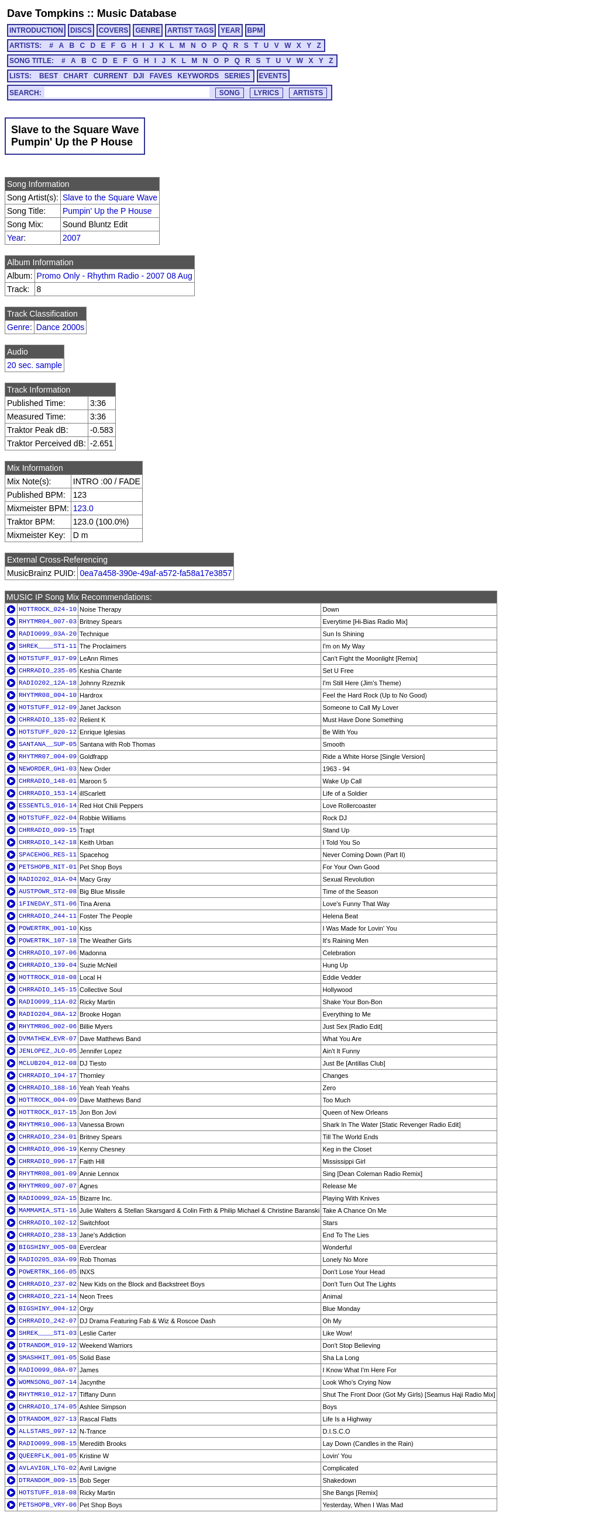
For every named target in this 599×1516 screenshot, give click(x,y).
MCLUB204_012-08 (48, 1063)
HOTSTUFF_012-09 (48, 707)
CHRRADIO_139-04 (48, 965)
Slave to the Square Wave (110, 197)
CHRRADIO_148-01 (48, 781)
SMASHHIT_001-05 (48, 1357)
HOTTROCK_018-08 (48, 977)
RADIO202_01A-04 (48, 879)
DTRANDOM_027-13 (48, 1419)
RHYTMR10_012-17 (48, 1394)
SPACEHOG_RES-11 (48, 854)
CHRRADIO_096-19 (48, 1149)
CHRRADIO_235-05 (48, 670)
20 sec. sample (34, 365)
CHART (75, 76)
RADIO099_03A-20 (48, 633)
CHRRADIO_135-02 (48, 719)
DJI (138, 76)
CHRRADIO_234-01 (48, 1136)
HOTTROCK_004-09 (48, 1100)
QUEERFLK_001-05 (48, 1455)
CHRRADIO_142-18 (48, 842)
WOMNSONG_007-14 (48, 1382)
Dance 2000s (60, 327)
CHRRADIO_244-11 (48, 916)
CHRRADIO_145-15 (48, 989)
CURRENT (111, 76)
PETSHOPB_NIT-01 (48, 866)
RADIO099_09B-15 (48, 1443)
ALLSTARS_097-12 (48, 1431)
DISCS (81, 30)
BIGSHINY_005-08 (48, 1247)
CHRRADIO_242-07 (48, 1320)
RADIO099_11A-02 (48, 1001)
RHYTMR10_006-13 (48, 1124)
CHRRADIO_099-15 (48, 830)
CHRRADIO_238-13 (48, 1235)
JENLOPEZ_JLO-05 (48, 1050)
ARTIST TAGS (190, 30)
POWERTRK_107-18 (48, 940)
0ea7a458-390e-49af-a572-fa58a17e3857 (156, 573)
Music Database (137, 13)
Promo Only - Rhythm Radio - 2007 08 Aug (114, 275)
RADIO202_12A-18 (48, 682)
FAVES (161, 76)
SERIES (237, 76)
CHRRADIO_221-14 (48, 1296)
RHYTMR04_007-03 (48, 621)
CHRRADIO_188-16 (48, 1087)
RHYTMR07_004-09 (48, 756)
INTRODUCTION (36, 30)
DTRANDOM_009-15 (48, 1480)
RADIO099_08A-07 (48, 1369)
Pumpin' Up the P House (107, 211)
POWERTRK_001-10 (48, 928)
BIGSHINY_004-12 (48, 1308)
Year (15, 237)
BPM (255, 30)
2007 (72, 237)
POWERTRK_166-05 (48, 1271)
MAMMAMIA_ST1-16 (48, 1210)
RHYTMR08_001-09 (48, 1173)
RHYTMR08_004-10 (48, 695)
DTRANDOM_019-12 (48, 1345)
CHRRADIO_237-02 (48, 1284)
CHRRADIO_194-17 (48, 1075)
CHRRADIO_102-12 (48, 1222)
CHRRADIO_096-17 (48, 1161)
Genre (18, 327)
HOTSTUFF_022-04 (48, 817)
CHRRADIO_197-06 (48, 952)
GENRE (147, 30)
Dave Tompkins (45, 13)
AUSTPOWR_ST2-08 (48, 891)
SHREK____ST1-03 (48, 1333)
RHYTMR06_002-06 (48, 1026)
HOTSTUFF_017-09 (48, 658)
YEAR (230, 30)
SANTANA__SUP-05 (48, 744)
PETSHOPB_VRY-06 (48, 1504)
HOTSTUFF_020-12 (48, 732)
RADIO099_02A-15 (48, 1198)
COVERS (114, 30)
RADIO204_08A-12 (48, 1014)
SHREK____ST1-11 (48, 646)
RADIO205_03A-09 (48, 1259)
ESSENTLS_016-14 (48, 805)
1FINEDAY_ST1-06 (48, 903)
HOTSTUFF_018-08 (48, 1492)
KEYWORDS (198, 76)
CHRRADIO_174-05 (48, 1406)
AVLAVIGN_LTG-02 (48, 1468)
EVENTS (273, 76)
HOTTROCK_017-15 (48, 1112)
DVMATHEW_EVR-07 (48, 1038)
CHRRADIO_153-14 (48, 793)
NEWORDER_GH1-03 (48, 768)
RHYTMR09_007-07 (48, 1185)
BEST (48, 76)
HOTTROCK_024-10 (48, 609)
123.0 (83, 508)
